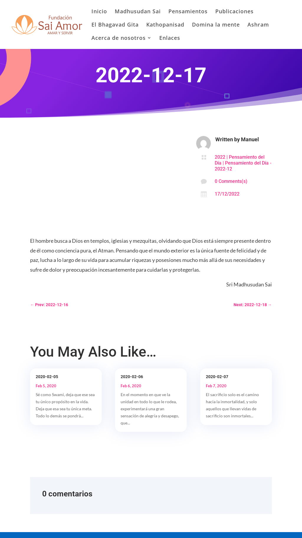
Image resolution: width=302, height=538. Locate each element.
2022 (220, 157)
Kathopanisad (165, 25)
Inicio (99, 12)
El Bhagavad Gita (115, 25)
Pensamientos (188, 12)
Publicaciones (234, 12)
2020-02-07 (217, 376)
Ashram (258, 25)
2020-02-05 (47, 376)
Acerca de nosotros (118, 38)
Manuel (250, 139)
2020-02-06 (132, 376)
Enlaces (169, 38)
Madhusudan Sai (138, 12)
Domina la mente (216, 25)
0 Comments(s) (231, 181)
